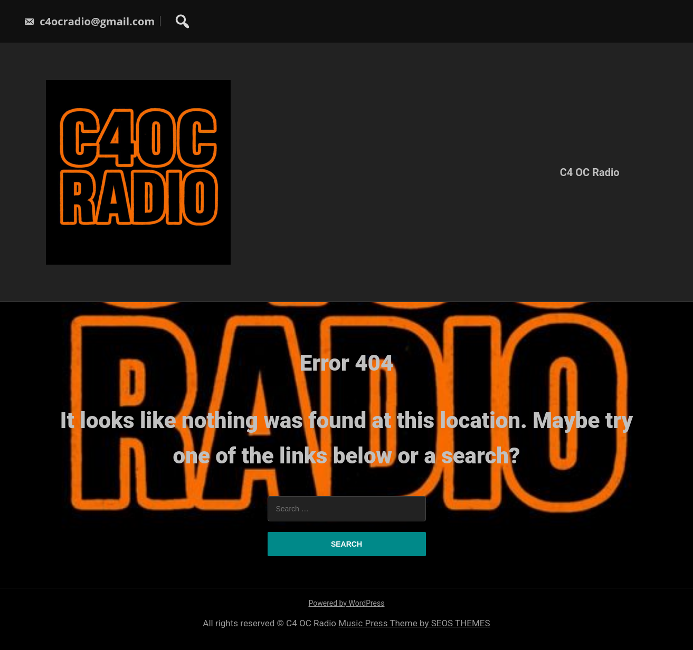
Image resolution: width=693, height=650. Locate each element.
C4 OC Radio (590, 172)
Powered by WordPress (347, 603)
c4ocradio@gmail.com (89, 21)
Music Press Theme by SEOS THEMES (414, 623)
